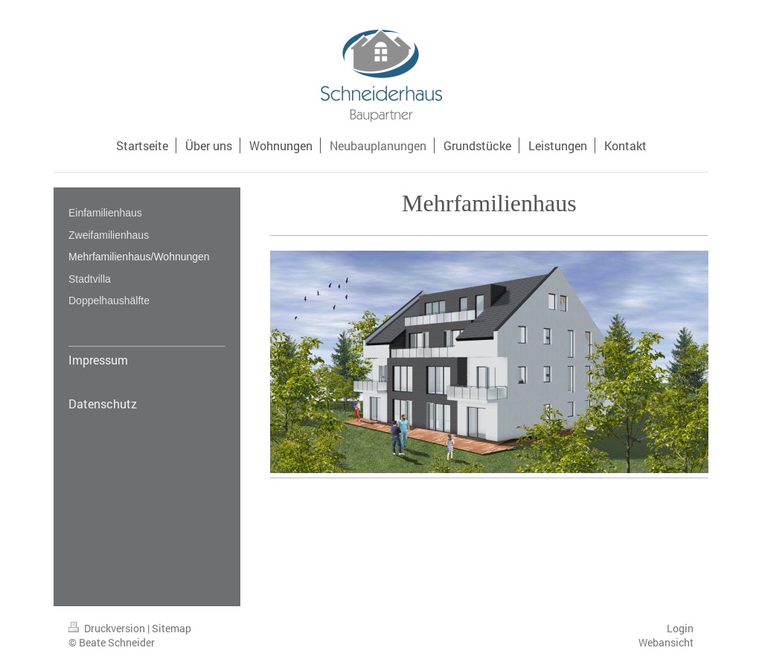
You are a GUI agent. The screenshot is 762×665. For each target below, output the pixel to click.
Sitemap (171, 628)
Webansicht (666, 642)
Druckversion (107, 628)
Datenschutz (102, 403)
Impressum (98, 359)
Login (680, 628)
